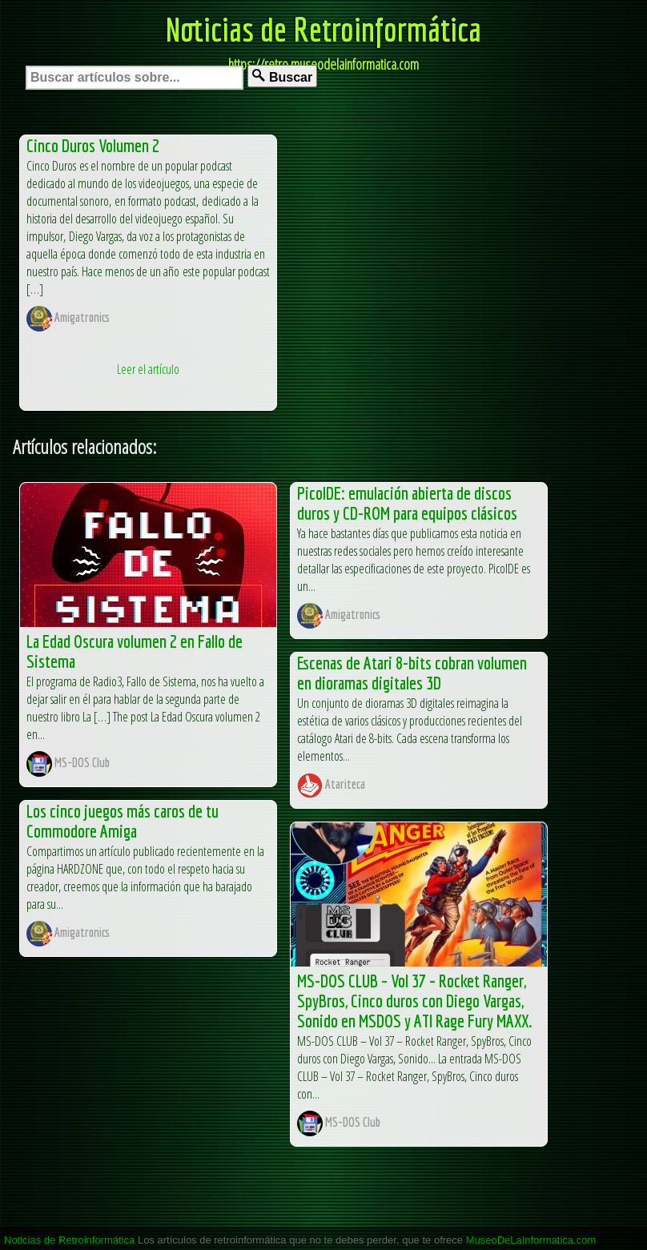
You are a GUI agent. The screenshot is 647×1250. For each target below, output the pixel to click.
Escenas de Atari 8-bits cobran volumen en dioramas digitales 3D (412, 673)
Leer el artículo (148, 369)
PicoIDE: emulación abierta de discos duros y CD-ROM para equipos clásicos (407, 503)
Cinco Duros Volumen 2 (92, 145)
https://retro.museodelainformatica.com (323, 64)
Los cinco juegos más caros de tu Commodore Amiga (122, 821)
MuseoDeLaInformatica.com (531, 1240)
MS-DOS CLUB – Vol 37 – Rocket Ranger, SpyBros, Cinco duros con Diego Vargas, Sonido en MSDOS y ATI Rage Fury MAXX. (414, 1001)
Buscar (282, 76)
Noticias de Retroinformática (323, 29)
